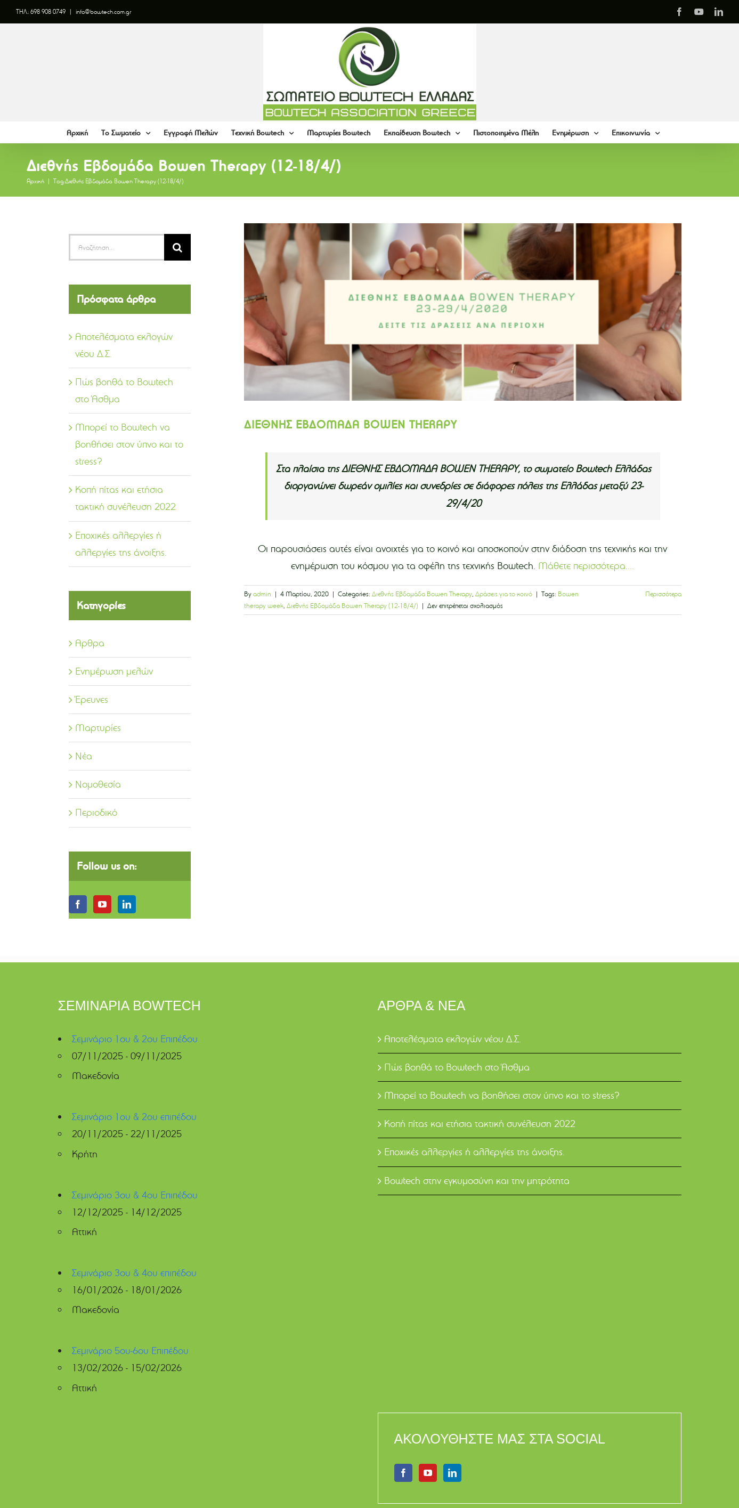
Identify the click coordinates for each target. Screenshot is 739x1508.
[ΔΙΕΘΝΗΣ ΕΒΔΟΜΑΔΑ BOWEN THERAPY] (462, 312)
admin (262, 593)
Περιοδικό (96, 812)
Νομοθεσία (98, 784)
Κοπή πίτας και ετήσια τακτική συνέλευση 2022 (479, 1123)
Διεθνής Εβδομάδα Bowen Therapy (422, 593)
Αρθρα (89, 643)
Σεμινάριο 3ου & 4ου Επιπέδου (135, 1195)
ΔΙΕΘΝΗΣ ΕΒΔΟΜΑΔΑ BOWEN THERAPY (350, 424)
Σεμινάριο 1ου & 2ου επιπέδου (134, 1116)
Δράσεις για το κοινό (503, 593)
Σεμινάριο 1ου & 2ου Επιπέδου (135, 1039)
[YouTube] (102, 904)
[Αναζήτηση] (177, 247)
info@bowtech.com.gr (103, 11)
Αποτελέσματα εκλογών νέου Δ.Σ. (452, 1039)
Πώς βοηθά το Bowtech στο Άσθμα (457, 1067)
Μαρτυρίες (98, 727)
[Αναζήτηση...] (116, 247)
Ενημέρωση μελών (114, 671)
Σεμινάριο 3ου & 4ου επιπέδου (134, 1273)
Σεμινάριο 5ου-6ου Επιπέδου (130, 1350)
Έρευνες (91, 699)
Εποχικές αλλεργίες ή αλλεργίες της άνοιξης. (474, 1152)
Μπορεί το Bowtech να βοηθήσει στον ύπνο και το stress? (129, 444)
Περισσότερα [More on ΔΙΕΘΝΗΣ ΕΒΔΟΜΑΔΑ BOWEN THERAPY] (663, 593)
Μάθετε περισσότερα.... (586, 566)
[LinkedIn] (127, 904)
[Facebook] (78, 904)
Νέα (83, 756)
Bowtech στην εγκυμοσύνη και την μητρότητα (477, 1180)
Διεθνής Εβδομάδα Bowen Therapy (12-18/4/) (352, 605)
